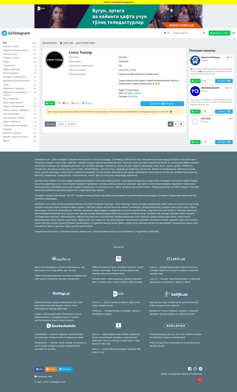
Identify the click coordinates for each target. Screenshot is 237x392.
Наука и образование (19, 106)
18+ (199, 380)
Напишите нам (44, 376)
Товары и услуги (19, 58)
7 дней (60, 124)
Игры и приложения (19, 102)
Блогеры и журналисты (19, 77)
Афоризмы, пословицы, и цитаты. (19, 93)
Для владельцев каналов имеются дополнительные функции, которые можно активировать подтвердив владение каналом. (110, 111)
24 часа (50, 124)
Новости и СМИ (19, 46)
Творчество (19, 65)
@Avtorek (133, 96)
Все (19, 42)
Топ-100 (66, 43)
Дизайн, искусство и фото (19, 137)
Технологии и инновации (19, 125)
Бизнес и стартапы (19, 133)
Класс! (50, 103)
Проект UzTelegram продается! (118, 2)
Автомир (19, 129)
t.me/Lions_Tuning (127, 70)
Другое (19, 140)
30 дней (71, 124)
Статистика (85, 43)
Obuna (185, 374)
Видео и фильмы (19, 69)
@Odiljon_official (132, 93)
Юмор (19, 61)
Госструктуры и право (19, 117)
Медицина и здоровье (19, 88)
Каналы (50, 43)
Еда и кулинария (19, 114)
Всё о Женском (19, 98)
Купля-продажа (19, 73)
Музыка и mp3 (19, 54)
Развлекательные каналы (19, 50)
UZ (167, 33)
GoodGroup (196, 374)
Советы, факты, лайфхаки (19, 110)
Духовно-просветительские (19, 80)
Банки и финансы (19, 121)
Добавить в (162, 103)
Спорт (19, 84)
